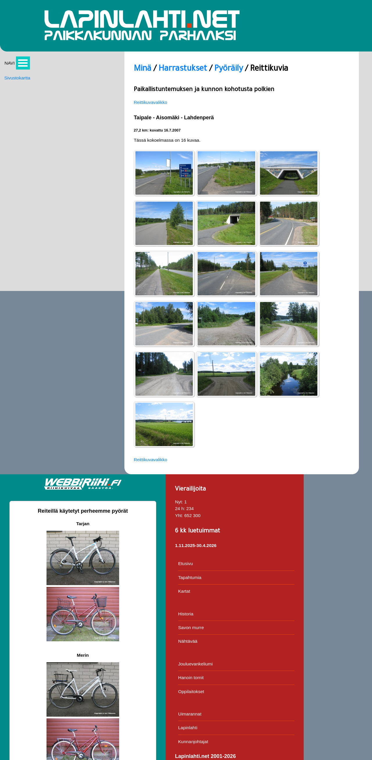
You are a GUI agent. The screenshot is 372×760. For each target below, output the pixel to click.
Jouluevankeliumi (345, 265)
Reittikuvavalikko (62, 107)
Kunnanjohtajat (342, 345)
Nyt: (328, 83)
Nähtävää (337, 241)
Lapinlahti (337, 331)
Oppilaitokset (340, 293)
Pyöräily (145, 73)
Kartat (333, 190)
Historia (335, 213)
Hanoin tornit (340, 279)
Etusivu (334, 161)
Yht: (328, 97)
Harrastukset (97, 73)
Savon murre (340, 227)
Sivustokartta (17, 84)
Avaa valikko (24, 68)
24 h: (329, 90)
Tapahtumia (339, 175)
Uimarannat (339, 317)
